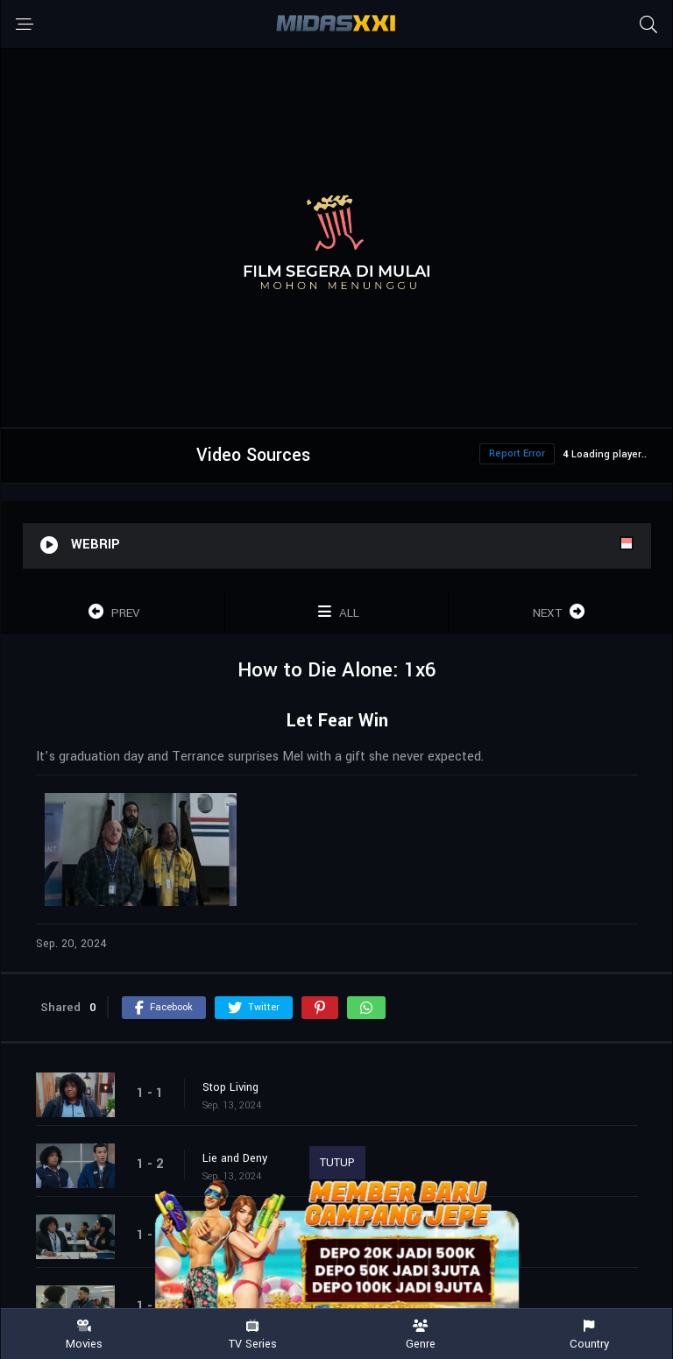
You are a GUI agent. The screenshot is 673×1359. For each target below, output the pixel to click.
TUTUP (337, 1163)
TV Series (252, 1335)
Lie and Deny (234, 1158)
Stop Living (230, 1087)
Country (589, 1335)
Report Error (517, 453)
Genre (420, 1335)
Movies (84, 1335)
